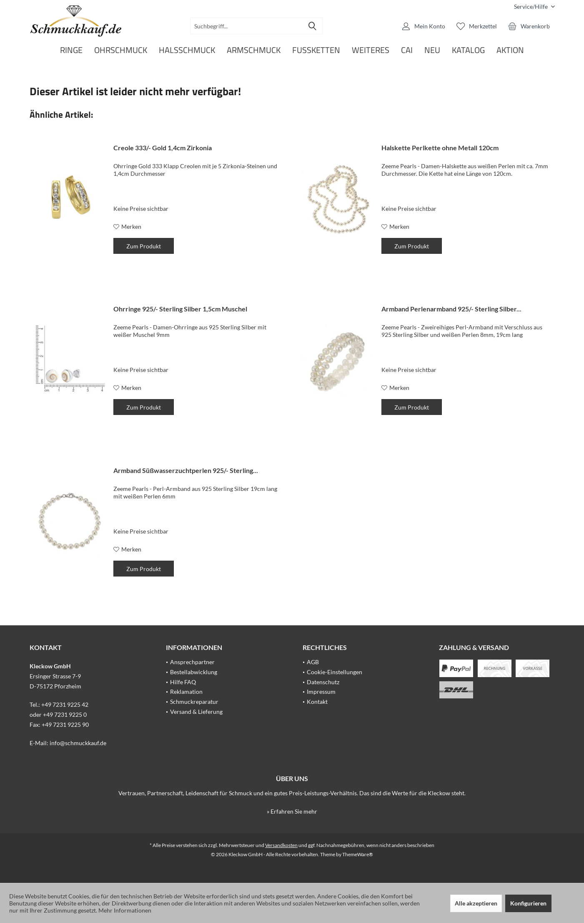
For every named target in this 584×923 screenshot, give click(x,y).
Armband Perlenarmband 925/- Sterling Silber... (451, 309)
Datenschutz (323, 681)
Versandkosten (281, 845)
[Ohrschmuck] (120, 50)
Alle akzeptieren (476, 903)
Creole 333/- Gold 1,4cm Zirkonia (162, 148)
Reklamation (186, 691)
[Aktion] (510, 50)
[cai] (407, 50)
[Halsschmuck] (187, 50)
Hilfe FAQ (183, 681)
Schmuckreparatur (194, 701)
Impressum (321, 691)
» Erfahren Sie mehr (292, 811)
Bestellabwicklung (193, 671)
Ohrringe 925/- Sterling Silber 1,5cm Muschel (180, 309)
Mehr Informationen (124, 910)
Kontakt (317, 701)
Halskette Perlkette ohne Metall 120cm (440, 148)
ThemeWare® (357, 854)
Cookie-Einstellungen (334, 671)
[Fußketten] (316, 50)
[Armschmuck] (253, 50)
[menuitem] (531, 6)
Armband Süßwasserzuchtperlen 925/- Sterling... (185, 470)
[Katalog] (468, 50)
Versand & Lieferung (196, 711)
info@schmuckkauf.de (78, 742)
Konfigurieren (528, 903)
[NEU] (432, 50)
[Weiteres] (370, 50)
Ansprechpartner (192, 661)
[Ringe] (71, 50)
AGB (313, 661)
